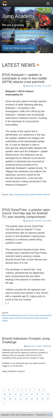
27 (48, 399)
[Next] (4, 403)
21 (15, 399)
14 (26, 394)
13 (21, 394)
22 (21, 399)
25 (37, 399)
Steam (49, 415)
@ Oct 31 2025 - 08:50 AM (38, 346)
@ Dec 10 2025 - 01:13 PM (38, 86)
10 (5, 394)
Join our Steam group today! (19, 48)
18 (48, 394)
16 (37, 394)
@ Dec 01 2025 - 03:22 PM (38, 221)
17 (42, 394)
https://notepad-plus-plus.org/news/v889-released (29, 194)
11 (10, 394)
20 (10, 399)
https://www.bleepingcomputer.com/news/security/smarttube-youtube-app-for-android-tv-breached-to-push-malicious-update (27, 318)
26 (42, 399)
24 (32, 399)
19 (5, 399)
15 (32, 394)
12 (15, 394)
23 (26, 399)
